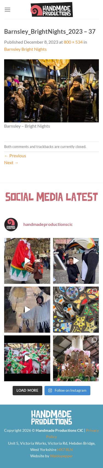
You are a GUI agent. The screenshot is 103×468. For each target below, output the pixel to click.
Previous (15, 155)
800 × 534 (73, 41)
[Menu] (7, 9)
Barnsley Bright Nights (25, 49)
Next (11, 162)
